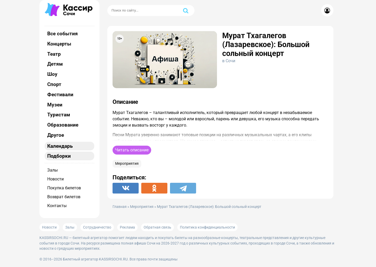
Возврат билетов (63, 196)
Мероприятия (127, 163)
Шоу (52, 74)
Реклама (127, 227)
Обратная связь (157, 227)
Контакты (57, 205)
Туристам (58, 115)
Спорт (54, 84)
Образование (62, 125)
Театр (54, 54)
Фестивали (60, 95)
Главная (120, 206)
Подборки (59, 156)
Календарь (60, 146)
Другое (55, 135)
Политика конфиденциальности (207, 227)
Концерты (59, 44)
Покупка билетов (64, 187)
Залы (52, 170)
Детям (55, 64)
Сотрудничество (97, 227)
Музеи (54, 105)
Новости (55, 179)
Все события (62, 34)
